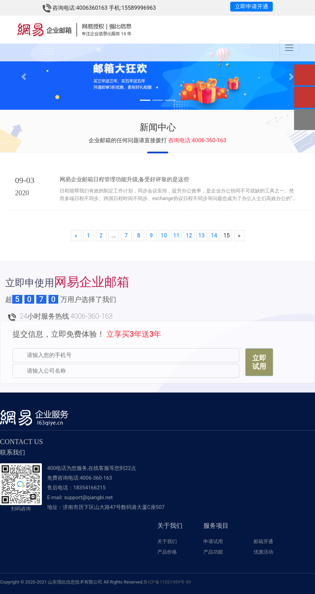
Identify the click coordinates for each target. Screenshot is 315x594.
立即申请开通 (251, 6)
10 (164, 235)
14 (214, 235)
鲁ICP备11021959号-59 (167, 581)
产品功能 (213, 551)
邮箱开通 (263, 541)
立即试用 (259, 361)
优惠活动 (263, 551)
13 (201, 235)
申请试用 (213, 541)
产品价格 (167, 551)
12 (189, 235)
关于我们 (167, 541)
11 (176, 235)
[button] (23, 77)
